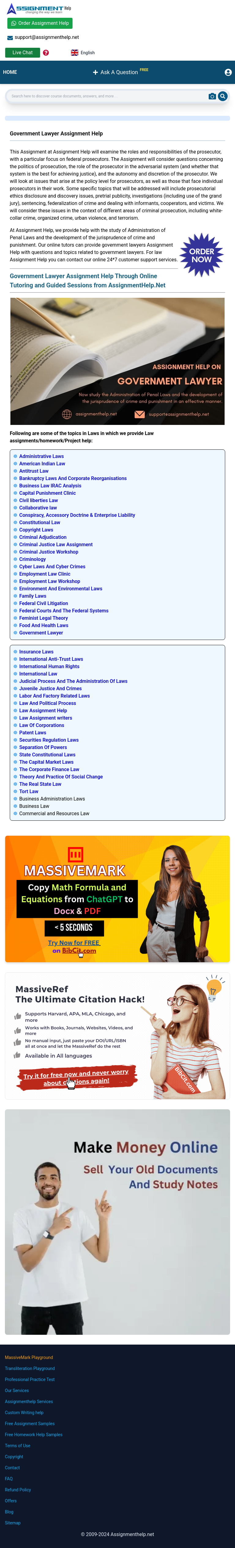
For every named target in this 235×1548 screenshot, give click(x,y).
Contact (12, 1467)
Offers (11, 1500)
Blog (9, 1511)
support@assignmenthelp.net (43, 37)
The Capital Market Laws (46, 762)
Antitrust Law (34, 471)
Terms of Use (17, 1445)
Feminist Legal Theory (43, 618)
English (83, 53)
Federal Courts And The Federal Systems (64, 611)
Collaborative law (38, 508)
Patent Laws (32, 733)
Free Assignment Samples (30, 1423)
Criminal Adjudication (42, 537)
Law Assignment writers (45, 718)
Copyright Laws (36, 530)
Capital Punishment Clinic (47, 493)
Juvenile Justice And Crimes (50, 688)
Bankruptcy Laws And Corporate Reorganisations (73, 478)
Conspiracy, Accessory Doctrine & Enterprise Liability (77, 515)
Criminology (32, 559)
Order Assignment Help (40, 23)
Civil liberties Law (38, 500)
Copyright (14, 1456)
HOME (10, 72)
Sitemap (13, 1522)
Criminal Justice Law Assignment (56, 544)
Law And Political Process (47, 703)
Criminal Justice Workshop (48, 552)
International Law (38, 674)
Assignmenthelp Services (29, 1401)
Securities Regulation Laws (49, 740)
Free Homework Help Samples (33, 1434)
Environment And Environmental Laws (60, 589)
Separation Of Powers (43, 747)
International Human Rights (49, 666)
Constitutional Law (39, 522)
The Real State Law (40, 784)
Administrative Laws (41, 456)
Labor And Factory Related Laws (54, 696)
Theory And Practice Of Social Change (61, 777)
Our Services (17, 1390)
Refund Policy (18, 1489)
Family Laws (33, 596)
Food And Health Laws (43, 625)
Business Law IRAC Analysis (50, 486)
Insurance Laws (36, 652)
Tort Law (28, 791)
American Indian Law (42, 464)
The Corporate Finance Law (49, 769)
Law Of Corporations (41, 725)
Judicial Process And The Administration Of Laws (73, 681)
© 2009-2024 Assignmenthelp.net (117, 1534)
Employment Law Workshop (49, 581)
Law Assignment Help (43, 710)
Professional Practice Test (30, 1379)
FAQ (9, 1478)
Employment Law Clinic (44, 574)
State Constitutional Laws (47, 755)
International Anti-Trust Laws (51, 659)
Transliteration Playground (30, 1368)
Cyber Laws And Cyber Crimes (52, 567)
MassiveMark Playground (29, 1357)
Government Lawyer (41, 633)
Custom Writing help (24, 1412)
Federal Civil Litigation (43, 603)
